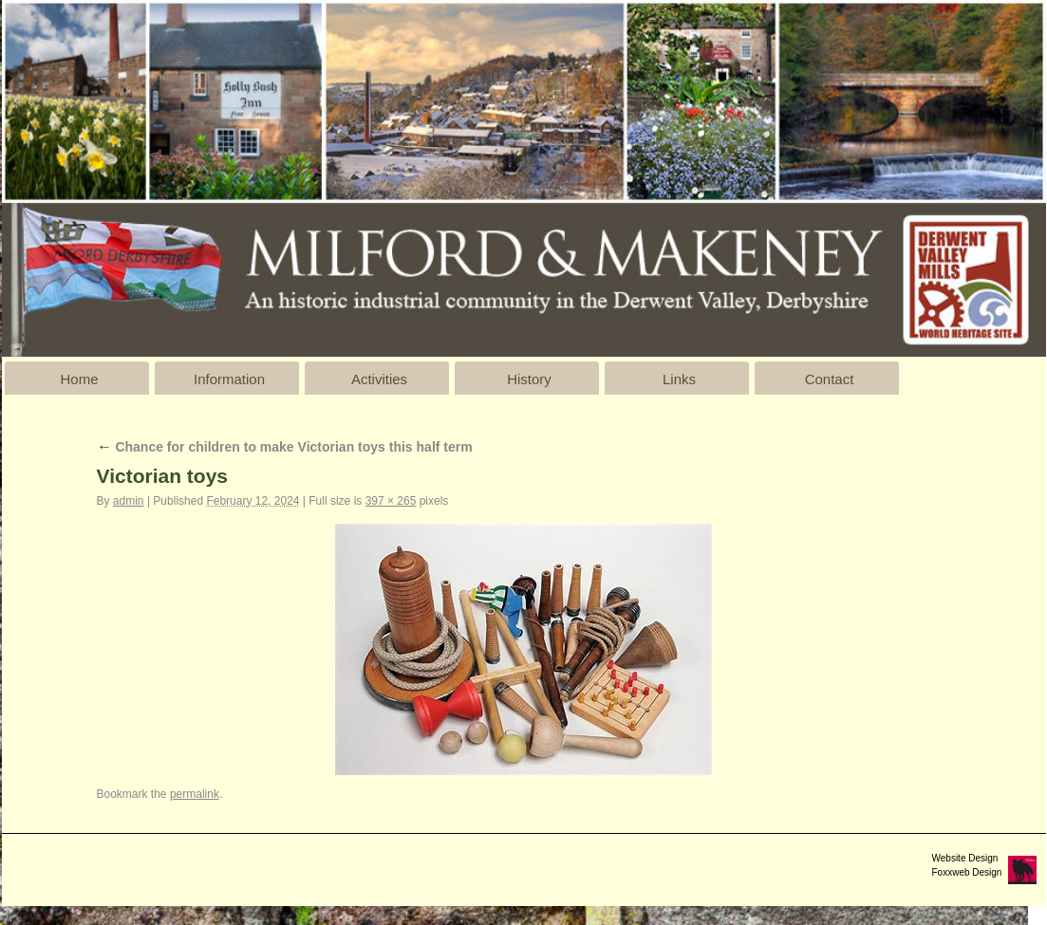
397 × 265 (391, 501)
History (529, 379)
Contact (829, 379)
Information (229, 379)
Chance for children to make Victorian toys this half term (285, 446)
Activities (379, 379)
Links (679, 379)
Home (79, 379)
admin (128, 501)
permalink (194, 794)
